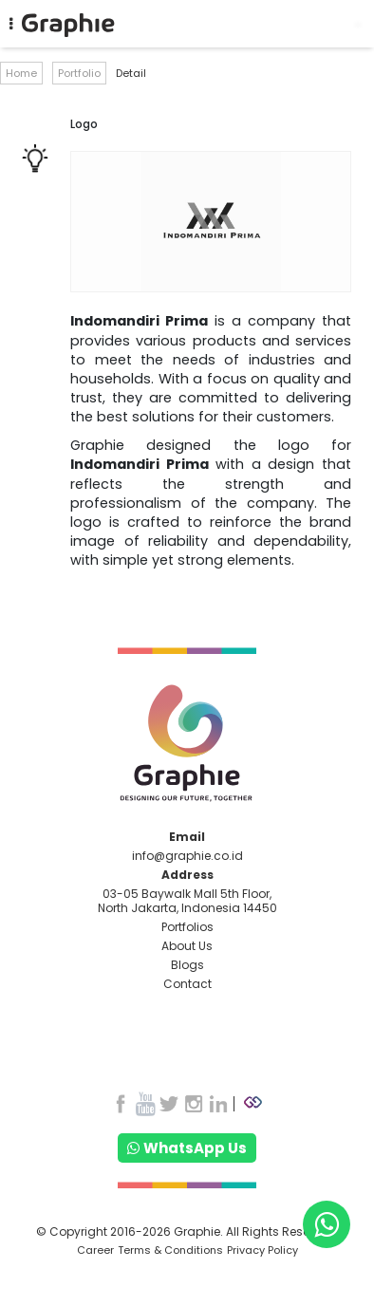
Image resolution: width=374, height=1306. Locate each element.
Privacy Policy (262, 1250)
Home (21, 73)
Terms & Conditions (170, 1250)
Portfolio (79, 73)
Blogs (187, 965)
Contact (187, 984)
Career (95, 1250)
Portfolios (187, 927)
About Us (187, 946)
